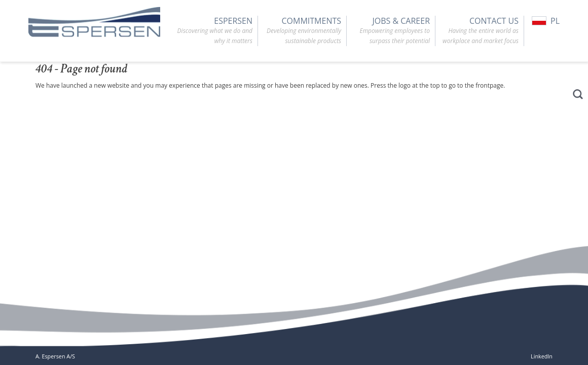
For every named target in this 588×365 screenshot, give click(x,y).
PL (546, 21)
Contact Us (477, 31)
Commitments (299, 31)
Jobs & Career (388, 31)
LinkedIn (542, 356)
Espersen (210, 31)
